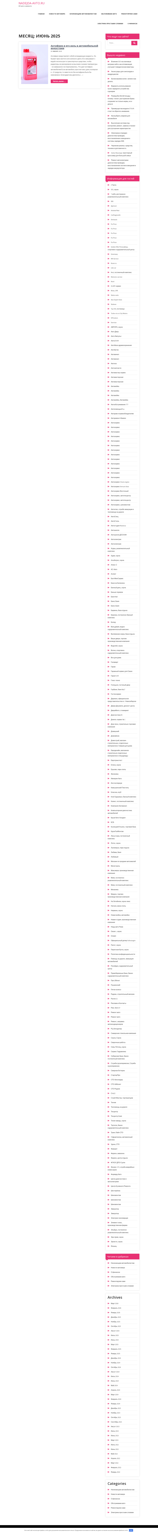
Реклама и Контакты (118, 1003)
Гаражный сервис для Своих (121, 671)
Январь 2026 (115, 1312)
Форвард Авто (116, 1174)
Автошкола (115, 530)
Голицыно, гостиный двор (120, 685)
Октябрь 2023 (116, 1417)
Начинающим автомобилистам (83, 14)
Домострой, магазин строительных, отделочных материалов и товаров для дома (120, 743)
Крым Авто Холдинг (118, 818)
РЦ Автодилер (116, 1029)
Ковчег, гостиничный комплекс (122, 801)
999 (112, 201)
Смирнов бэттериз (118, 1070)
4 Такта (113, 185)
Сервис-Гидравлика (118, 1051)
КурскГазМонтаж (117, 831)
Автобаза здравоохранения (121, 345)
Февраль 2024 (116, 1399)
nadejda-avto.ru (32, 3)
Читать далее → (59, 81)
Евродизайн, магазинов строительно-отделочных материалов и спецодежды (118, 753)
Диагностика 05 (116, 715)
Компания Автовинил (119, 806)
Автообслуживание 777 (119, 404)
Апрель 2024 (115, 1390)
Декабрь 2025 (116, 1317)
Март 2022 (114, 1463)
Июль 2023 (115, 1431)
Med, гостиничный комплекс (121, 272)
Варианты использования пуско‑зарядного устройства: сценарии (119, 88)
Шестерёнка (115, 1191)
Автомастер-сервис (118, 373)
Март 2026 (114, 1303)
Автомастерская (117, 377)
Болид (113, 622)
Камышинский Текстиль (120, 788)
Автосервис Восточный (119, 491)
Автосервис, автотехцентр (121, 496)
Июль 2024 (115, 1376)
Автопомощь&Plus (117, 409)
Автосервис (115, 423)
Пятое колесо (116, 990)
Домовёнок (115, 736)
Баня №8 (114, 597)
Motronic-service (116, 277)
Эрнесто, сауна (116, 1242)
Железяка (114, 774)
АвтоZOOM (115, 341)
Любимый (114, 857)
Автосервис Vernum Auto (120, 486)
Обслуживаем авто (109, 14)
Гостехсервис (116, 694)
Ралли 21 (114, 999)
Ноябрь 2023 (115, 1413)
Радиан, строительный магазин (122, 994)
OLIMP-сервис (116, 286)
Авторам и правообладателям (122, 414)
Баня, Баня (115, 601)
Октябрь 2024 (116, 1367)
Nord (112, 281)
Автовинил (115, 354)
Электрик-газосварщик (119, 1218)
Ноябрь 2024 (115, 1363)
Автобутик (115, 350)
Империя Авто (116, 778)
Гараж (113, 667)
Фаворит (114, 1149)
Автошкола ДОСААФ (119, 535)
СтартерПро (115, 1075)
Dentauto (114, 219)
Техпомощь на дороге (119, 1107)
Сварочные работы (118, 1042)
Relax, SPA (114, 291)
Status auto (115, 295)
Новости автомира (57, 14)
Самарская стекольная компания (123, 1033)
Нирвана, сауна (117, 910)
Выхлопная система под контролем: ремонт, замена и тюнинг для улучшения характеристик (121, 126)
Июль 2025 (115, 1335)
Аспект (113, 574)
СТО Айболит (116, 1084)
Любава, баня (116, 852)
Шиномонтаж (116, 1195)
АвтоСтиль (115, 521)
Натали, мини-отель (118, 906)
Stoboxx (113, 304)
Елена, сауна (116, 765)
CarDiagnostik (115, 215)
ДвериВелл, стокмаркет (120, 710)
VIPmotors (114, 318)
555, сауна (114, 189)
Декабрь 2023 (116, 1408)
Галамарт (114, 662)
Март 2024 (114, 1395)
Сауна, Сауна (116, 1038)
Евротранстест (116, 760)
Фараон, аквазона (117, 1153)
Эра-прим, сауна (117, 1237)
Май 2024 (114, 1385)
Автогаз (114, 363)
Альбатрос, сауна (117, 560)
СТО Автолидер (117, 1080)
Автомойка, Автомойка (119, 400)
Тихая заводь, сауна (118, 1121)
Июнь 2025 (115, 1340)
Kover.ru (113, 263)
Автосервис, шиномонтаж (120, 505)
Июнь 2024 (115, 1381)
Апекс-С (114, 565)
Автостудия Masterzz (118, 526)
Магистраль (115, 866)
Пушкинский (115, 985)
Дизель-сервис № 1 (118, 719)
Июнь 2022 (115, 1449)
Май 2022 (114, 1454)
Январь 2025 (115, 1354)
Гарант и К (115, 676)
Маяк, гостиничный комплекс (122, 885)
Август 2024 (115, 1372)
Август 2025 (115, 1331)
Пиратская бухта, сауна (119, 950)
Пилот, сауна (116, 945)
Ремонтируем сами (129, 14)
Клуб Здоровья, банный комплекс (123, 797)
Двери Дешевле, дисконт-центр (123, 706)
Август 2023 (115, 1426)
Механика (114, 889)
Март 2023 (114, 1440)
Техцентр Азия (116, 1116)
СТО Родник (115, 1089)
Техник (113, 1102)
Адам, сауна (115, 556)
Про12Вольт (115, 980)
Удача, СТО (115, 1144)
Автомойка (115, 386)
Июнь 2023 (115, 1436)
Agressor (114, 206)
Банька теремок (117, 592)
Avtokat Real (115, 210)
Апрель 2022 (115, 1458)
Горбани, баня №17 (118, 689)
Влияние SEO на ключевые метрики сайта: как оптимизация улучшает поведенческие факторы (121, 64)
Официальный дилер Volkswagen (123, 940)
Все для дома (116, 658)
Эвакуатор (115, 1209)
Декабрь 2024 (116, 1358)
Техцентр (114, 1112)
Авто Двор (115, 332)
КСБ (112, 822)
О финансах (132, 24)
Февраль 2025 (116, 1349)
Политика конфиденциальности (123, 954)
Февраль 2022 (116, 1467)
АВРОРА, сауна (117, 327)
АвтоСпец (114, 516)
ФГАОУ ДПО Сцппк (118, 1162)
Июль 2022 (115, 1445)
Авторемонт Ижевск (118, 418)
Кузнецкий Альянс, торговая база (123, 827)
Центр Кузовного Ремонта (120, 1186)
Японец (114, 1246)
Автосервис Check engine (120, 482)
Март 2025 (114, 1344)
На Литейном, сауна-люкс (120, 901)
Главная (41, 14)
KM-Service (114, 259)
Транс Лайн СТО (117, 1132)
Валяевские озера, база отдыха (123, 634)
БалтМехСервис (117, 578)
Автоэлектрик (116, 539)
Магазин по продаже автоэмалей (123, 861)
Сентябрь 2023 (116, 1422)
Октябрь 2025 (116, 1326)
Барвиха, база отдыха (119, 610)
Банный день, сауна (118, 588)
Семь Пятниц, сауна (118, 1047)
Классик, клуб (116, 792)
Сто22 (113, 1093)
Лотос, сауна (115, 843)
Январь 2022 (115, 1472)
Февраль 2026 (116, 1308)
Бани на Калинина (118, 583)
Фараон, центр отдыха (119, 1158)
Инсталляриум (116, 783)
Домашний (115, 731)
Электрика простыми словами (110, 24)
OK (131, 1530)
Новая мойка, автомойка (120, 915)
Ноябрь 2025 (115, 1322)
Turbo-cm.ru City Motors (119, 313)
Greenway (114, 254)
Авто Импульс (116, 336)
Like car (113, 268)
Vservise (113, 322)
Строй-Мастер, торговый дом (122, 1098)
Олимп (113, 936)
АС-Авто (114, 569)
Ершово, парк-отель (118, 769)
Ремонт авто (115, 1012)
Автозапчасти (116, 368)
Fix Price (113, 224)
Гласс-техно (115, 680)
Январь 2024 (115, 1404)
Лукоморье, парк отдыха (120, 848)
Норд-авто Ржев (117, 927)
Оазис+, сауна (116, 931)
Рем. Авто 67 (115, 1008)
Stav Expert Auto (116, 300)
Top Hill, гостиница (117, 309)
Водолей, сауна (117, 646)
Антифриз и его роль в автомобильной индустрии (74, 47)
